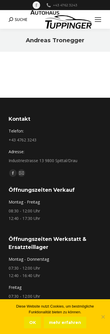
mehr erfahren (65, 322)
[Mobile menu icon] (98, 19)
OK (32, 322)
